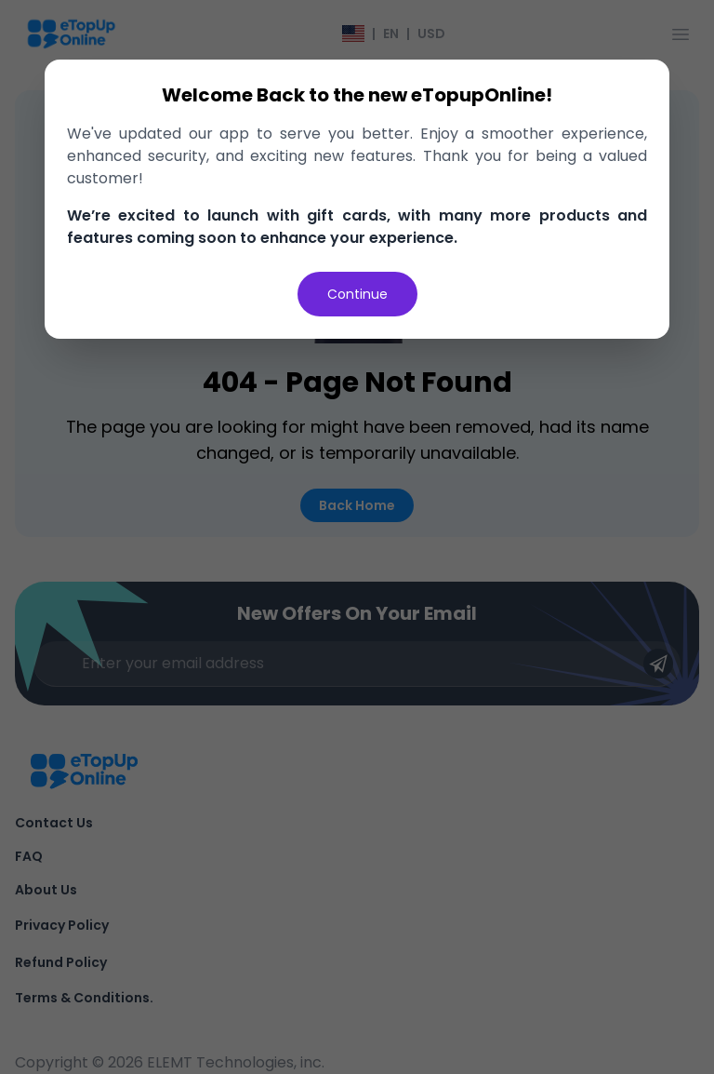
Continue (357, 294)
